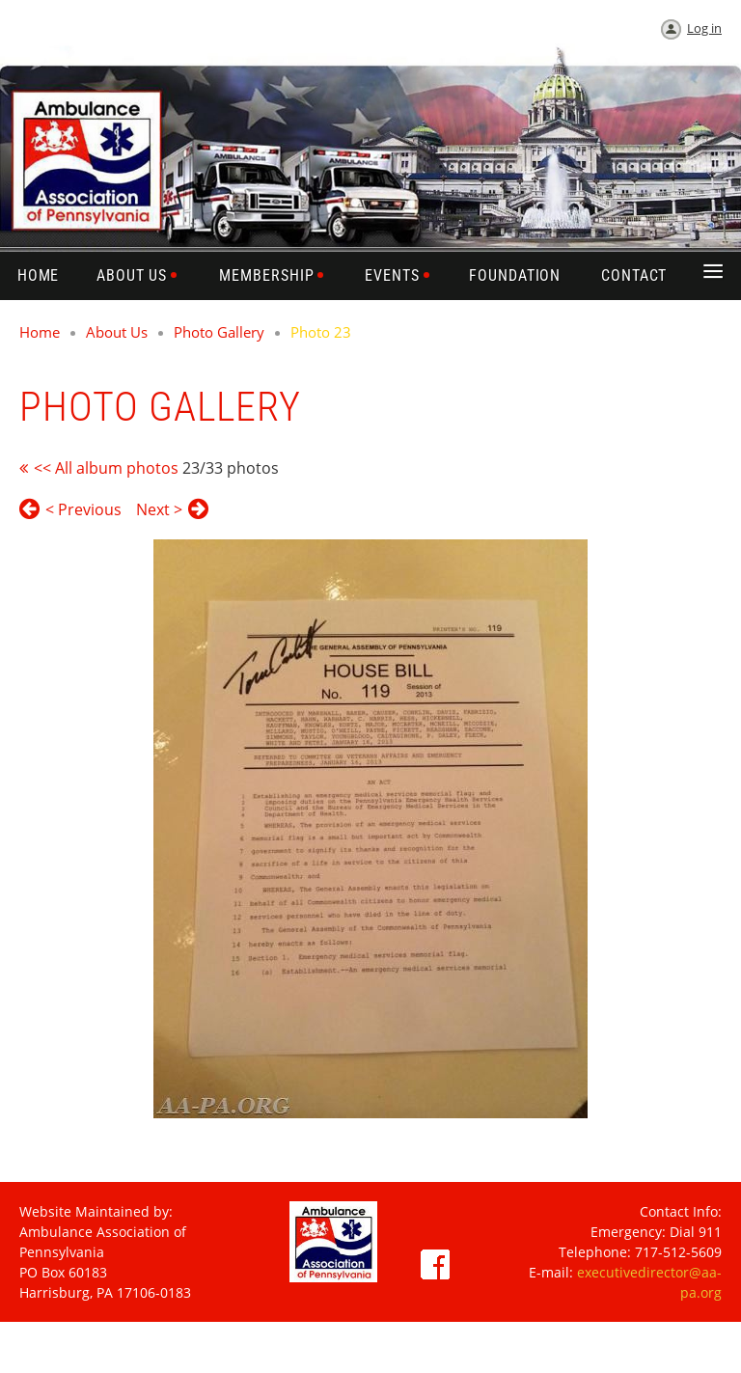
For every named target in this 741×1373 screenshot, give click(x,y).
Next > (159, 509)
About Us (117, 332)
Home (39, 332)
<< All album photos (106, 468)
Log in (704, 28)
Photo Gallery (219, 332)
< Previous (83, 509)
